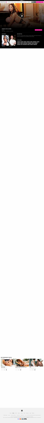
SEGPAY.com (28, 417)
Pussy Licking (25, 44)
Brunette (22, 41)
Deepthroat (34, 41)
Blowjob (25, 41)
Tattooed (31, 44)
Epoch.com (7, 417)
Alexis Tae (3, 46)
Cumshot (18, 41)
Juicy (30, 367)
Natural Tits (35, 44)
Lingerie (38, 41)
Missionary (18, 44)
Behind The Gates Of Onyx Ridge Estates (21, 367)
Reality (31, 41)
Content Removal (39, 417)
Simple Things (3, 367)
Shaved (28, 44)
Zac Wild (10, 46)
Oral (21, 44)
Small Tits (28, 41)
